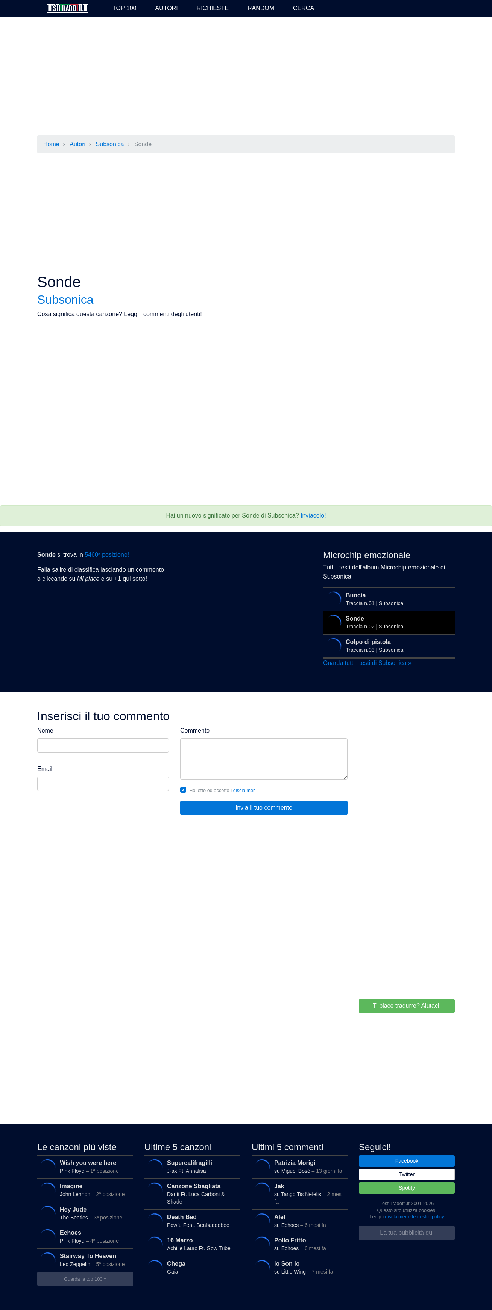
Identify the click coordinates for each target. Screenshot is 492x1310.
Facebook (406, 1161)
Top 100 (124, 8)
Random (261, 8)
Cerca (303, 8)
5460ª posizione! (107, 554)
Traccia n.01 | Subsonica (387, 599)
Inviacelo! (313, 515)
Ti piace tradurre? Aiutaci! (407, 1006)
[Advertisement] (246, 76)
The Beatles (83, 1213)
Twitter (407, 1174)
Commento (195, 730)
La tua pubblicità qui (406, 1233)
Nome (45, 730)
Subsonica (110, 144)
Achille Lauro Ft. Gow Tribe (191, 1244)
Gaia (191, 1267)
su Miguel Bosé (298, 1166)
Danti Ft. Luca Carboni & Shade (191, 1193)
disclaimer (244, 790)
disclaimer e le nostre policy (414, 1216)
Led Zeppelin (83, 1260)
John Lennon (83, 1190)
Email (44, 769)
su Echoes (298, 1221)
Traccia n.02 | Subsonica (387, 622)
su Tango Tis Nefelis (298, 1193)
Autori (166, 8)
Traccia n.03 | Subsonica (387, 645)
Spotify (407, 1188)
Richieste (213, 8)
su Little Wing (298, 1267)
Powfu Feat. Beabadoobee (191, 1221)
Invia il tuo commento (263, 807)
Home (51, 144)
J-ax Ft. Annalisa (191, 1166)
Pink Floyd (83, 1166)
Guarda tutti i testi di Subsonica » (367, 663)
